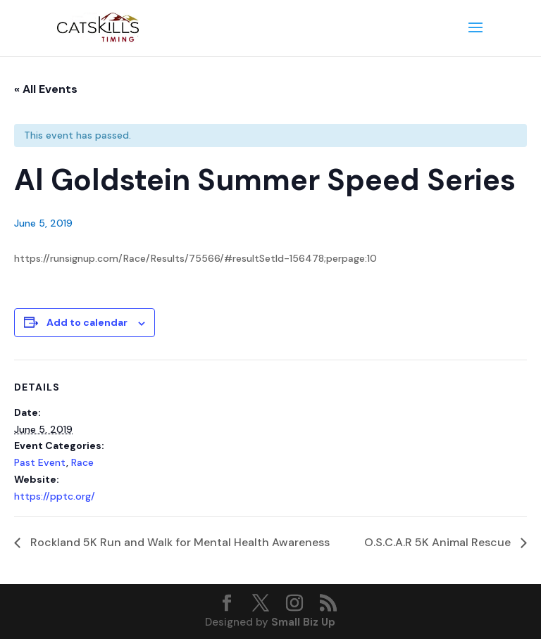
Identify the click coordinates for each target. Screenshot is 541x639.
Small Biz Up (303, 622)
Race (82, 462)
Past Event (40, 462)
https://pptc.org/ (54, 496)
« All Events (45, 89)
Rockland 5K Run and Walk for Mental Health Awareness (178, 542)
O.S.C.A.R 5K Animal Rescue (439, 542)
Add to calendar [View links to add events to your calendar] (87, 322)
